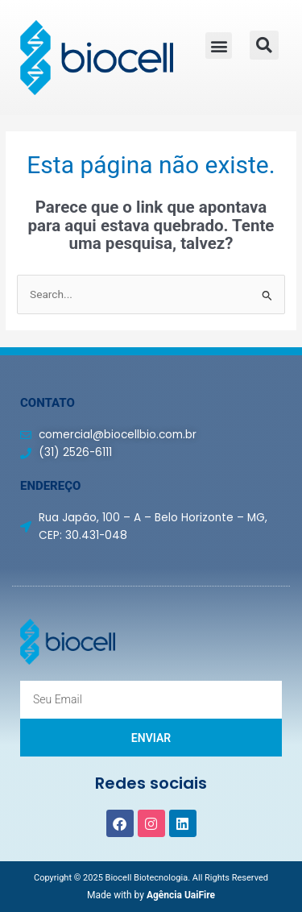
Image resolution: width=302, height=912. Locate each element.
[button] (218, 45)
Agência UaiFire (181, 895)
